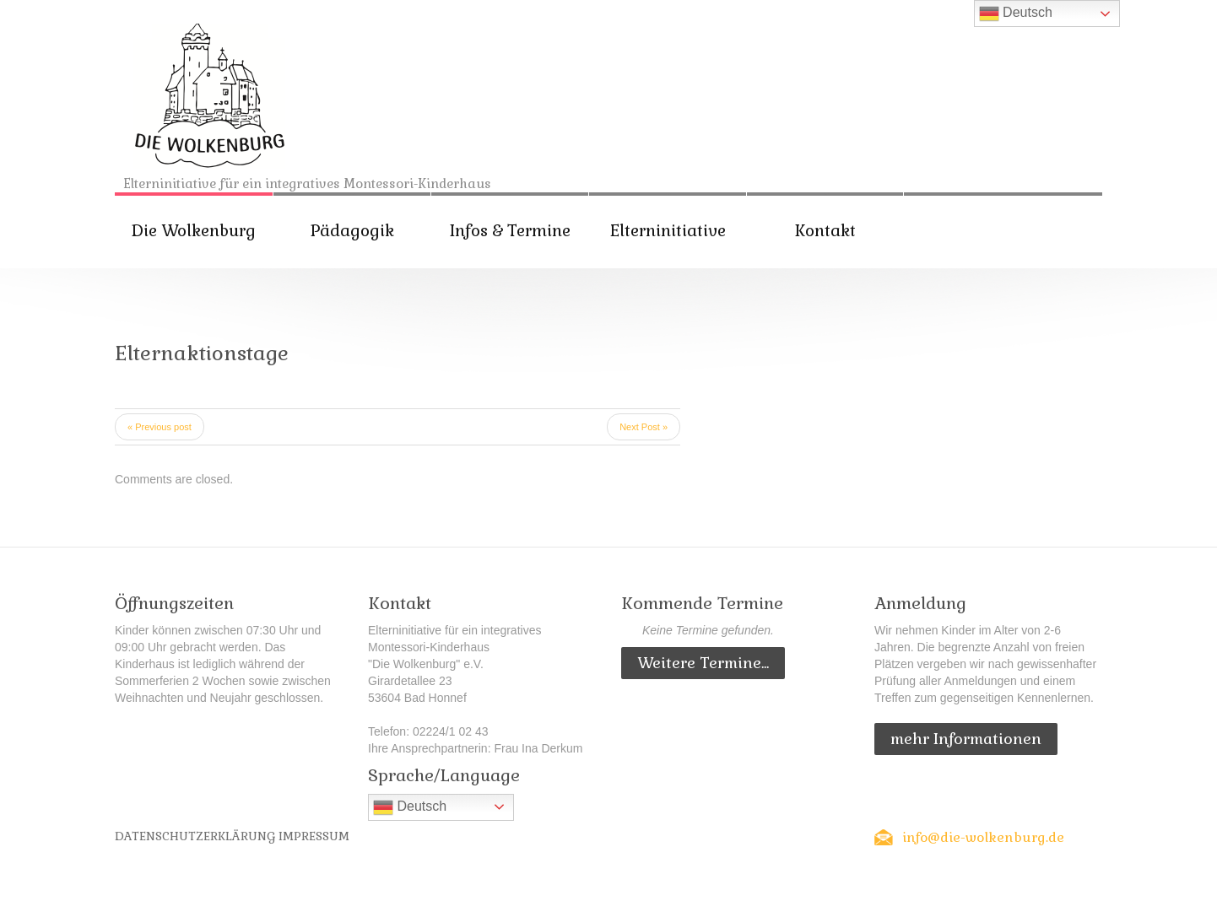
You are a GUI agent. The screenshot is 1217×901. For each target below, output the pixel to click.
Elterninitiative (668, 230)
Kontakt (825, 230)
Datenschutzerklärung (195, 836)
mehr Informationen (965, 738)
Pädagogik (352, 230)
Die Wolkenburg (194, 230)
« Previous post (159, 427)
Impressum (314, 836)
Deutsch (409, 807)
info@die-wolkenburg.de (983, 837)
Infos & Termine (510, 230)
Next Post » (643, 427)
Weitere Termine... (703, 662)
